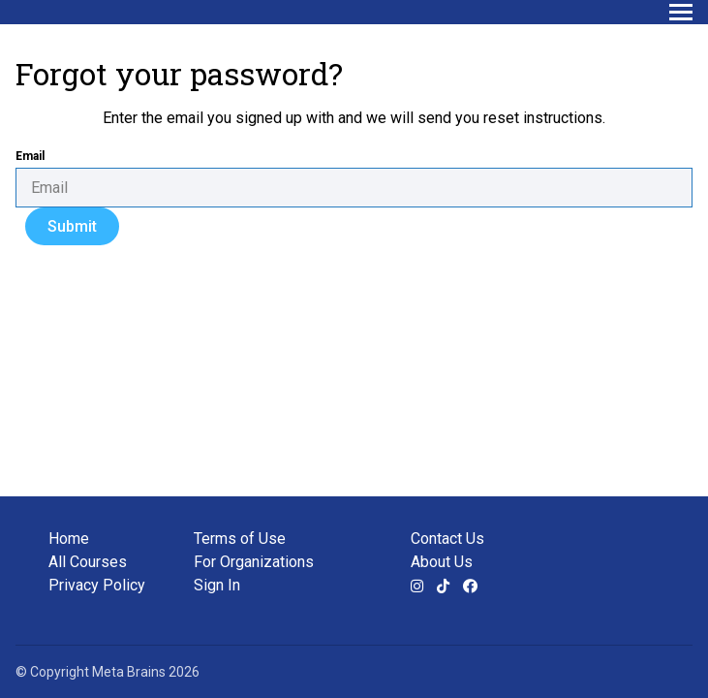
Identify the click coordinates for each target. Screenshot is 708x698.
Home (68, 538)
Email (30, 156)
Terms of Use (240, 538)
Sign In (217, 585)
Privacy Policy (96, 585)
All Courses (87, 562)
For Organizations (254, 562)
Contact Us (447, 538)
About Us (442, 562)
